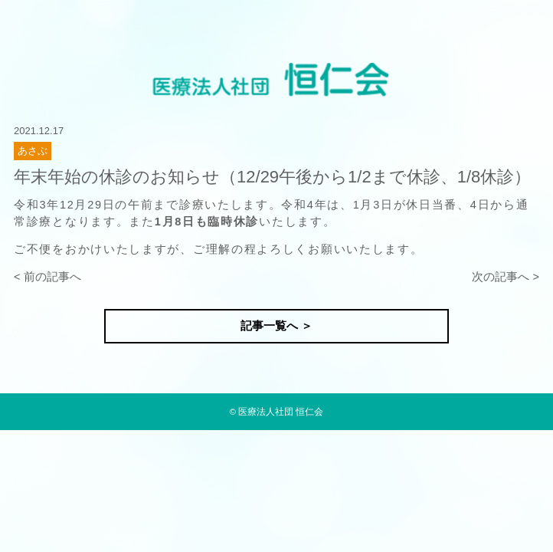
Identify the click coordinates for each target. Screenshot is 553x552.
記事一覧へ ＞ (276, 326)
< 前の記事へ (47, 277)
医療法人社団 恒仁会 (280, 411)
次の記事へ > (505, 277)
